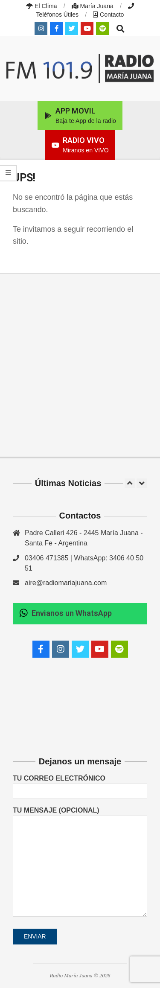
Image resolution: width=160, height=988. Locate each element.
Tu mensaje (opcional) (80, 862)
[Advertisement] (80, 365)
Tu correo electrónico (80, 784)
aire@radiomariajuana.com (66, 582)
